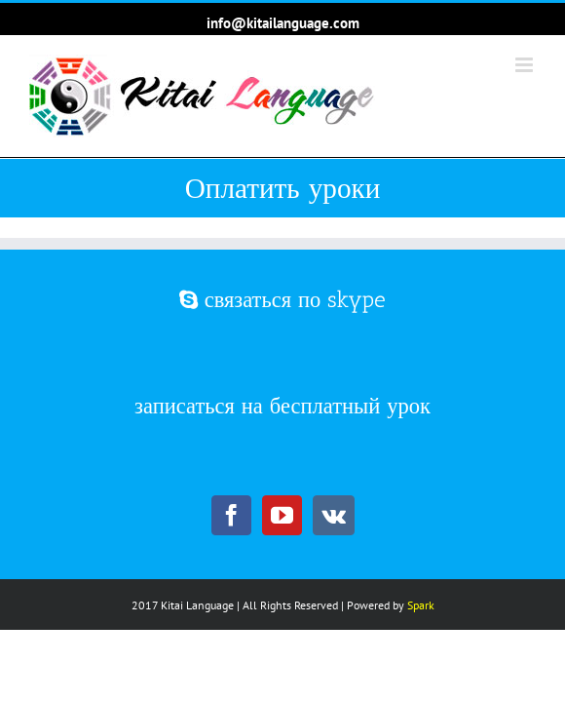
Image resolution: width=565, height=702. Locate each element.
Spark (420, 641)
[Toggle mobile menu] (525, 65)
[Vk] (334, 517)
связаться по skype (283, 349)
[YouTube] (282, 517)
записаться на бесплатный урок (282, 431)
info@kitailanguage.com (283, 23)
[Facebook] (231, 517)
